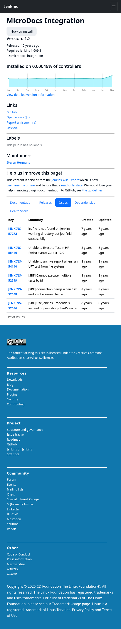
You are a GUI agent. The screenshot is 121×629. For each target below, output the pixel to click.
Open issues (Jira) (19, 117)
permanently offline (21, 185)
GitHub (12, 112)
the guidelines (92, 190)
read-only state (71, 185)
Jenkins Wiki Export (65, 180)
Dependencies (85, 202)
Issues (63, 202)
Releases (45, 202)
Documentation (21, 202)
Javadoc (12, 127)
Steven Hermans (18, 162)
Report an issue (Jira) (21, 122)
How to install (21, 31)
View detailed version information (31, 95)
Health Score (19, 211)
